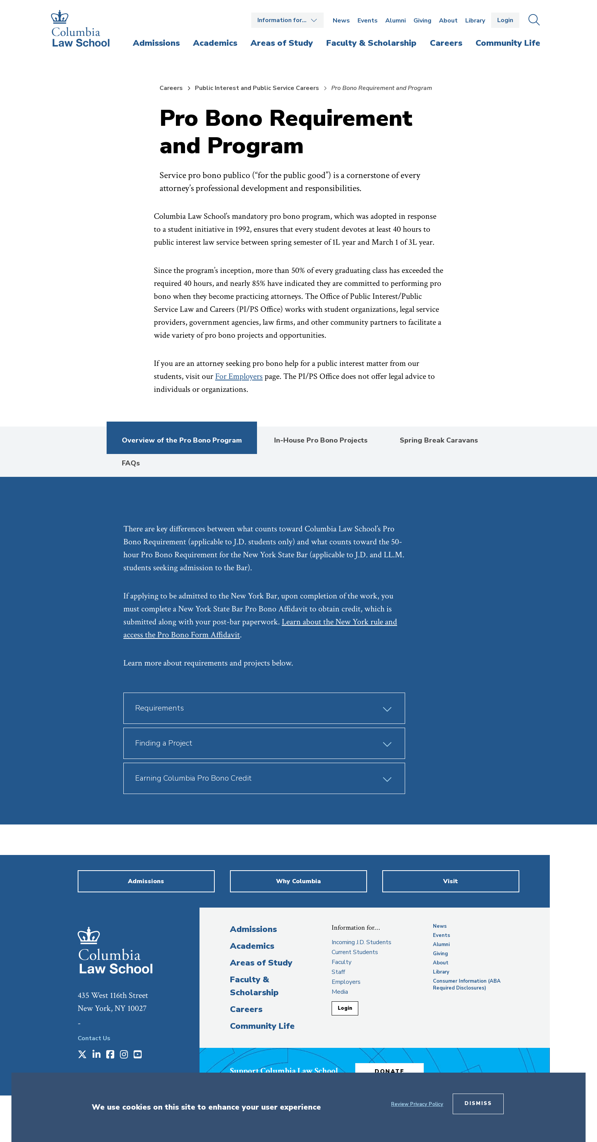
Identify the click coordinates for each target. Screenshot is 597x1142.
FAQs (131, 463)
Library (475, 20)
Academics (252, 946)
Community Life (262, 1026)
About (448, 20)
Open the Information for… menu (287, 20)
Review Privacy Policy (417, 1104)
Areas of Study (261, 963)
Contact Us (94, 1038)
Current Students (355, 952)
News (341, 20)
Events (368, 20)
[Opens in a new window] (82, 1055)
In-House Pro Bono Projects (320, 440)
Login (505, 20)
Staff (338, 972)
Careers (171, 88)
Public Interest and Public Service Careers (257, 88)
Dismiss (478, 1103)
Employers (346, 982)
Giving (422, 20)
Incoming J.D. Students (361, 942)
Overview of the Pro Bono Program (182, 440)
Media (340, 992)
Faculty (341, 962)
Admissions (253, 929)
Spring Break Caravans (439, 440)
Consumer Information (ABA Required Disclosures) (467, 984)
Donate (389, 1071)
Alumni (395, 20)
